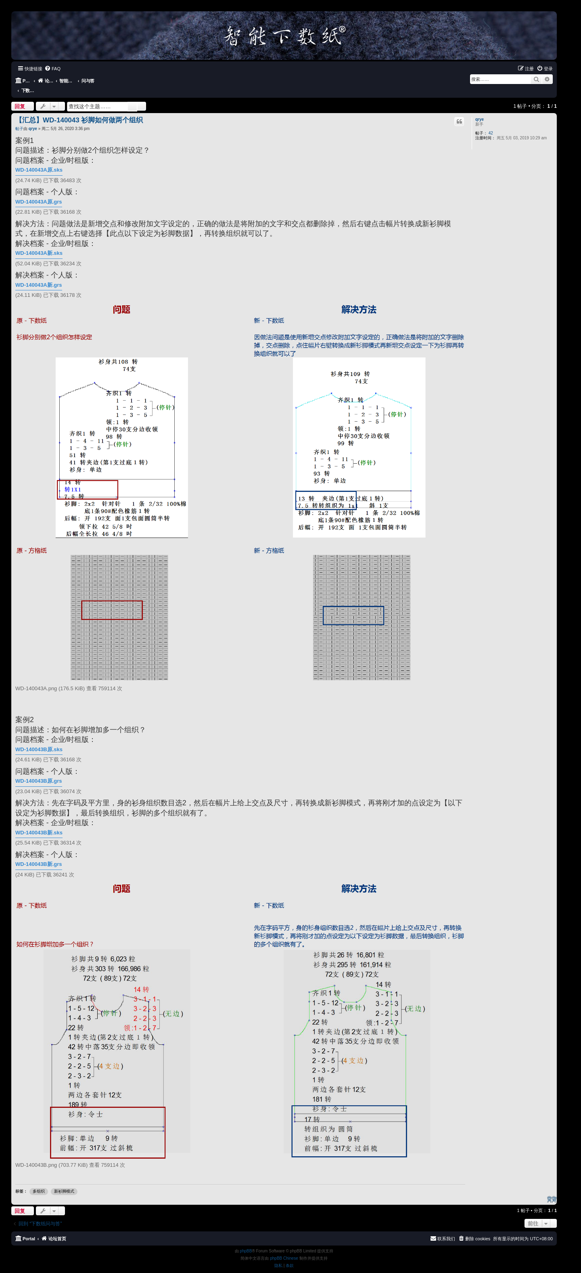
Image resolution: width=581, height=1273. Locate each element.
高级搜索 (141, 96)
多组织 (39, 1181)
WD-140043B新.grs (38, 854)
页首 (552, 1189)
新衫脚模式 (64, 1181)
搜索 (132, 96)
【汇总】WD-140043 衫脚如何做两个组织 (79, 110)
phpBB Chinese (284, 1248)
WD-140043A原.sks (39, 160)
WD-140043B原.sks (39, 739)
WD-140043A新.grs (38, 275)
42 (491, 123)
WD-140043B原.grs (38, 771)
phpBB (246, 1241)
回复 (20, 96)
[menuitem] (52, 69)
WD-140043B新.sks (39, 822)
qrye (479, 109)
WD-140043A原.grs (38, 192)
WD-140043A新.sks (39, 243)
